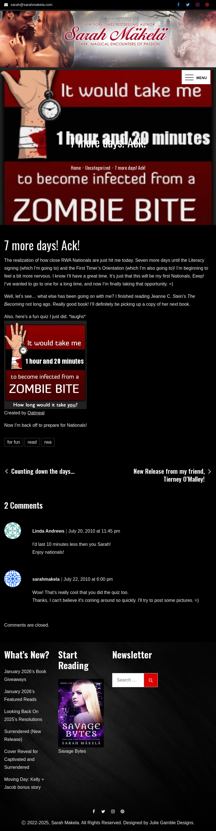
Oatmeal (36, 412)
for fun (13, 442)
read (32, 442)
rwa (47, 442)
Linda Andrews (48, 531)
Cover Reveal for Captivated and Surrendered (21, 759)
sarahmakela (46, 579)
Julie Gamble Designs (172, 822)
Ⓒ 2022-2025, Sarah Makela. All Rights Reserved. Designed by (85, 822)
